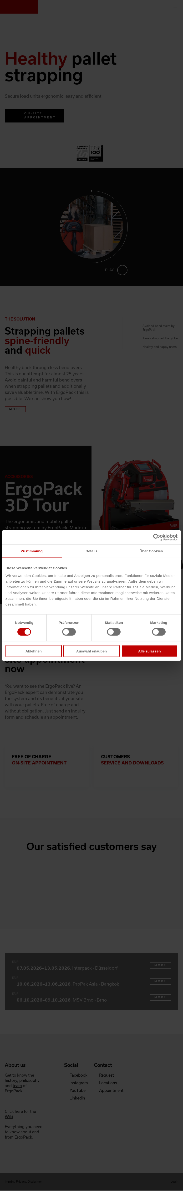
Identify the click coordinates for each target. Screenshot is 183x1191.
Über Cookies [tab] (151, 551)
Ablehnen (33, 651)
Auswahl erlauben (91, 651)
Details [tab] (91, 551)
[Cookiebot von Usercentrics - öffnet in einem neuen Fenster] (157, 537)
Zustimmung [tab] (32, 551)
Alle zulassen (149, 651)
